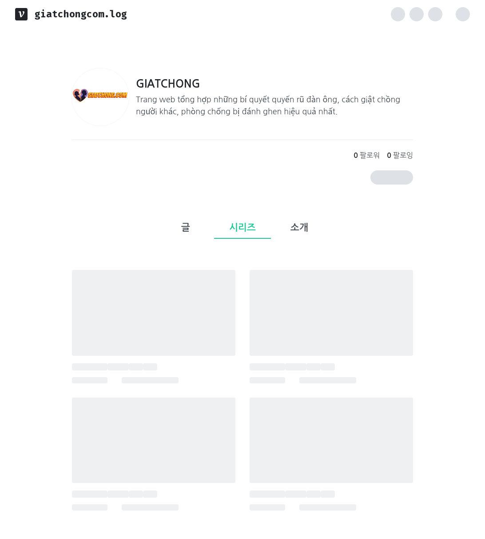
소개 (299, 227)
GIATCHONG (168, 84)
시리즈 (242, 227)
